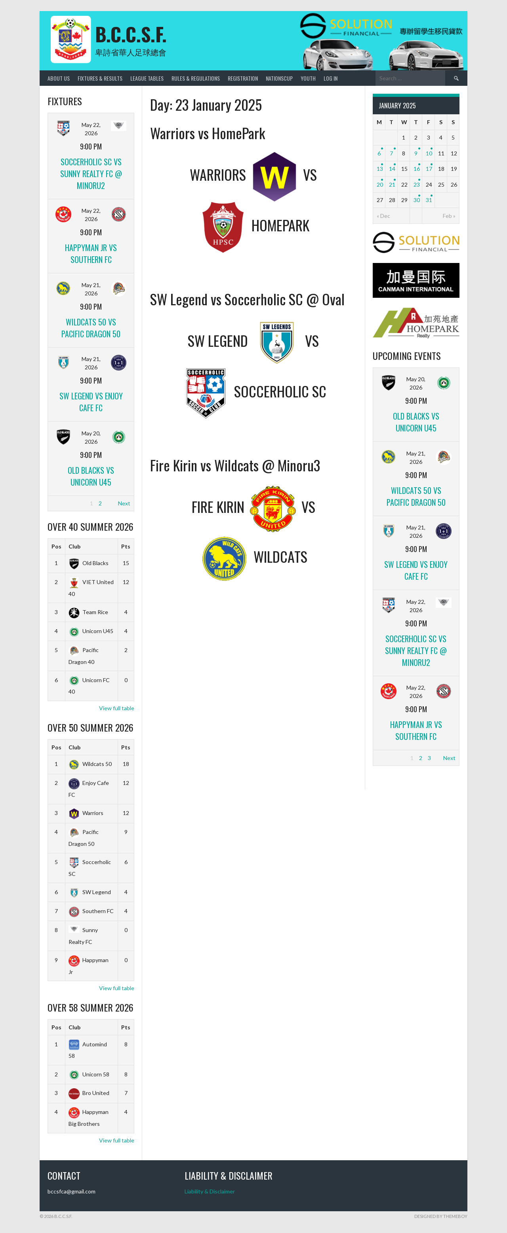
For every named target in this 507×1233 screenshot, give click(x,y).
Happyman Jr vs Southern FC (91, 253)
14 (392, 168)
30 (417, 200)
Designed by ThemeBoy (440, 1216)
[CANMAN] (416, 295)
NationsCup (279, 78)
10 (429, 153)
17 (429, 168)
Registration (243, 78)
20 (380, 184)
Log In (330, 78)
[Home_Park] (416, 336)
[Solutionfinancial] (416, 251)
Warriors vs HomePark (207, 132)
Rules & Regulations (196, 78)
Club (74, 546)
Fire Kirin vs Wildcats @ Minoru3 (235, 464)
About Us (59, 78)
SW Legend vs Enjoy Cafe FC (91, 402)
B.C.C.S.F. (131, 34)
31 (429, 200)
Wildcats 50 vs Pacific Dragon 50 (90, 328)
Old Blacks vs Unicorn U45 (91, 476)
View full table (116, 708)
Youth (308, 78)
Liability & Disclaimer (210, 1191)
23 (417, 184)
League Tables (147, 78)
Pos (56, 546)
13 (380, 168)
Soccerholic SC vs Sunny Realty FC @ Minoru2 (91, 173)
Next (124, 503)
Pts (125, 546)
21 (392, 184)
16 (417, 168)
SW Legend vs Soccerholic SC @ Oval (247, 298)
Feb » (449, 215)
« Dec (383, 215)
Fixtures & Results (100, 78)
